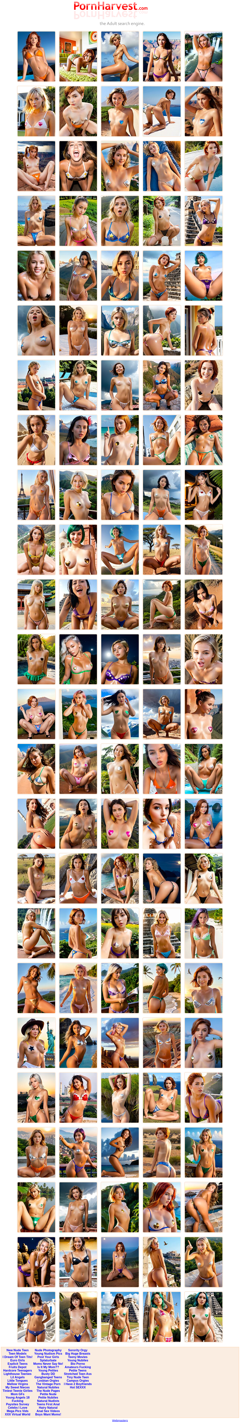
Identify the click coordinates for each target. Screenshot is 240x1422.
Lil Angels (17, 1377)
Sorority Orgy (77, 1350)
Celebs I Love (17, 1407)
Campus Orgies (78, 1380)
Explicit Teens (18, 1363)
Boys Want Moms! (48, 1414)
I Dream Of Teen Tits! (17, 1357)
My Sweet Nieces (17, 1387)
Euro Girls (17, 1360)
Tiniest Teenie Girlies (17, 1390)
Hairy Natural (48, 1407)
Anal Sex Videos (48, 1411)
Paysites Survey (17, 1404)
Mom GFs (17, 1394)
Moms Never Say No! (48, 1363)
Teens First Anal (48, 1404)
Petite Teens (77, 1370)
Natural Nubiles (48, 1387)
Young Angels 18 (18, 1397)
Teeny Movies (78, 1357)
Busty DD (48, 1373)
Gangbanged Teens (48, 1377)
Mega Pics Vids (17, 1411)
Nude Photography (48, 1350)
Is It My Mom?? (48, 1367)
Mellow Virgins (17, 1384)
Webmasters (120, 1420)
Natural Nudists (48, 1400)
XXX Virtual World (17, 1414)
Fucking (17, 1400)
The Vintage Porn (48, 1384)
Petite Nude (48, 1394)
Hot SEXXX (78, 1387)
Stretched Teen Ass (78, 1373)
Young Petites (48, 1370)
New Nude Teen (18, 1350)
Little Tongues (18, 1380)
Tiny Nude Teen (78, 1377)
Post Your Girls (48, 1357)
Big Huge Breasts (77, 1353)
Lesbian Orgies (48, 1380)
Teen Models (18, 1353)
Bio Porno (78, 1363)
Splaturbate (48, 1360)
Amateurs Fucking (78, 1367)
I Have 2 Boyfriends (78, 1384)
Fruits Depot (17, 1367)
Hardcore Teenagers (17, 1370)
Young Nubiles (77, 1360)
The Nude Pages (48, 1390)
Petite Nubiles (48, 1397)
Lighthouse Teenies (18, 1373)
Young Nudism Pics (48, 1353)
